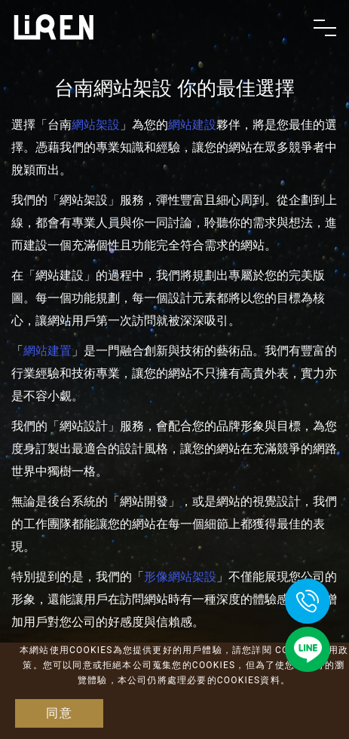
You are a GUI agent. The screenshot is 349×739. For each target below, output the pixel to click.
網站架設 (96, 125)
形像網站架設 (180, 577)
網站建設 (192, 125)
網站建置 (47, 351)
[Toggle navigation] (325, 28)
